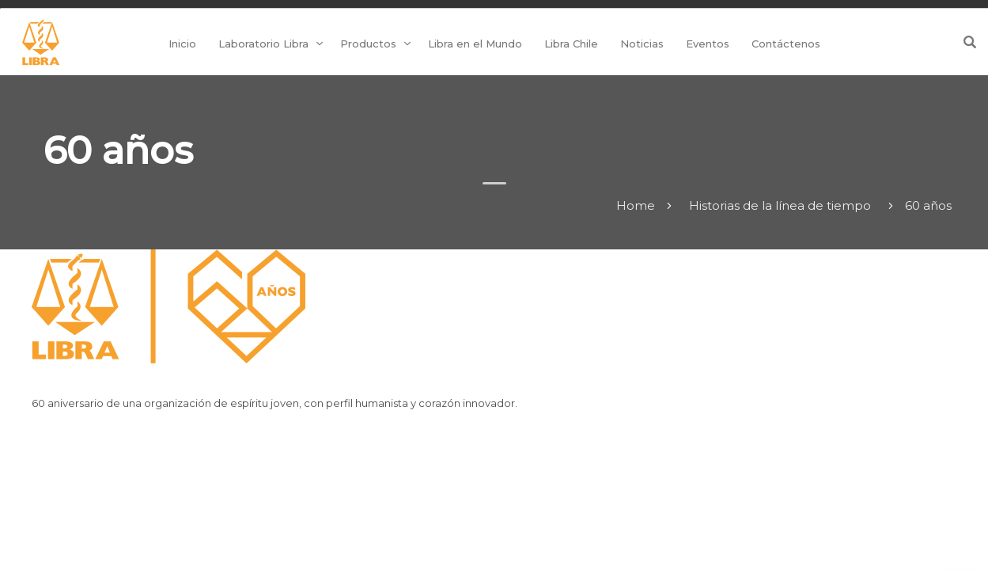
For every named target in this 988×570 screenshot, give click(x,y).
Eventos (707, 43)
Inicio (182, 43)
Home (635, 205)
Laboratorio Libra (263, 43)
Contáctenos (785, 43)
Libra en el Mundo (475, 43)
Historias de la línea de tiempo (780, 205)
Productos (368, 43)
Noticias (642, 43)
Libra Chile (571, 43)
